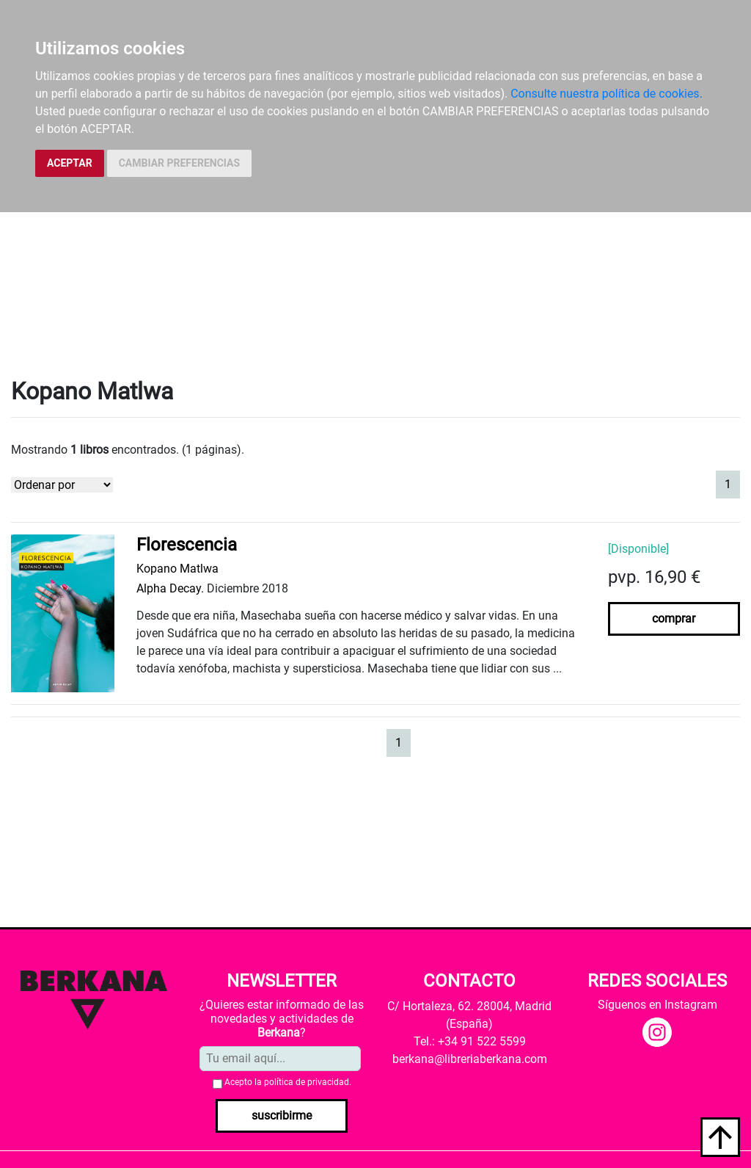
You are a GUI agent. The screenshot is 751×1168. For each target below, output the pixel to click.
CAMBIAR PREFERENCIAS (179, 163)
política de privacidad (306, 1082)
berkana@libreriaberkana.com (469, 1059)
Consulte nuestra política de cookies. (606, 94)
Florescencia (186, 544)
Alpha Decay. (170, 588)
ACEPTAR (69, 163)
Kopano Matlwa (177, 569)
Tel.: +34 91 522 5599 (470, 1041)
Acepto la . (287, 1082)
